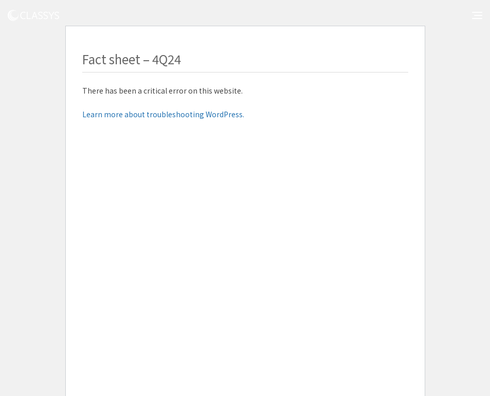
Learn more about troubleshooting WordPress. (163, 114)
